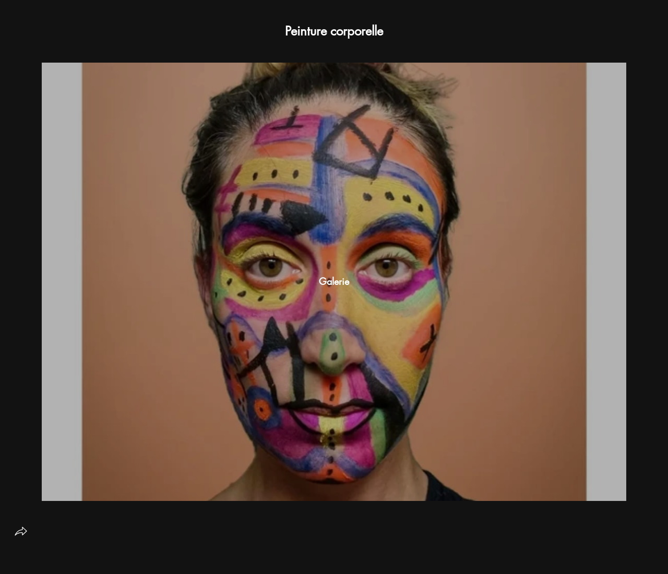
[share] (20, 531)
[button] (334, 31)
